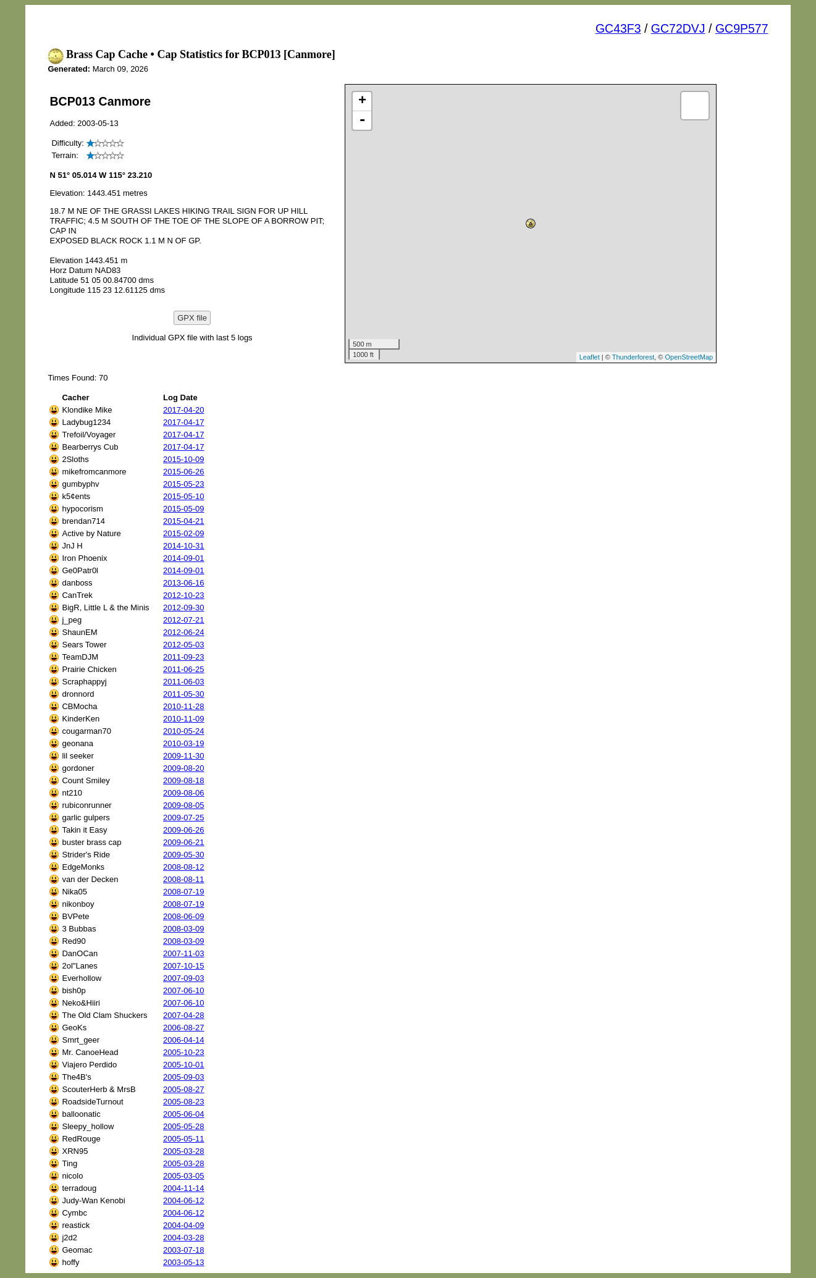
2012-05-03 (183, 644)
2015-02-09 (183, 533)
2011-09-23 (183, 657)
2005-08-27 (183, 1089)
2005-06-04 (183, 1114)
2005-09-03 (183, 1077)
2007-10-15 (183, 965)
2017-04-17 (183, 422)
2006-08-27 (183, 1027)
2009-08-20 (183, 768)
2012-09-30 (183, 607)
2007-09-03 (183, 978)
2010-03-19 (183, 743)
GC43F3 (618, 28)
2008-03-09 (183, 928)
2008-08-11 (183, 879)
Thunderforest (633, 357)
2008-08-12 (183, 867)
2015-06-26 (183, 471)
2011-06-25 (183, 669)
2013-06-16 (183, 582)
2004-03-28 (183, 1237)
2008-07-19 (183, 891)
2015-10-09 (183, 459)
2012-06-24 (183, 632)
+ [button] (362, 101)
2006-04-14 (183, 1040)
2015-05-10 (183, 496)
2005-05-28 (183, 1126)
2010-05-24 (183, 731)
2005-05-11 (183, 1138)
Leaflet (589, 357)
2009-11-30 (183, 755)
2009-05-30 (183, 854)
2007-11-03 (183, 953)
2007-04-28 (183, 1015)
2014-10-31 (183, 545)
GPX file (192, 317)
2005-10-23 (183, 1052)
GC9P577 (741, 28)
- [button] (362, 120)
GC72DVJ (678, 28)
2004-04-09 (183, 1225)
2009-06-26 (183, 829)
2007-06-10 (183, 990)
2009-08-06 (183, 792)
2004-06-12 (183, 1200)
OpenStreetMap (689, 357)
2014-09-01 (183, 558)
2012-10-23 (183, 595)
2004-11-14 (183, 1188)
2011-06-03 (183, 681)
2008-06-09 (183, 916)
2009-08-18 (183, 780)
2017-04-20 (183, 409)
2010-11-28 (183, 706)
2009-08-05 (183, 805)
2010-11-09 (183, 718)
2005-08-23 (183, 1101)
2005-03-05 (183, 1175)
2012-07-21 (183, 619)
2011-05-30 (183, 694)
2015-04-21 (183, 521)
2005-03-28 (183, 1151)
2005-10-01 (183, 1064)
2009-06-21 (183, 842)
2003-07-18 (183, 1250)
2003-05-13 (183, 1262)
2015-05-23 (183, 484)
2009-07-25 (183, 817)
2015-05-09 (183, 508)
